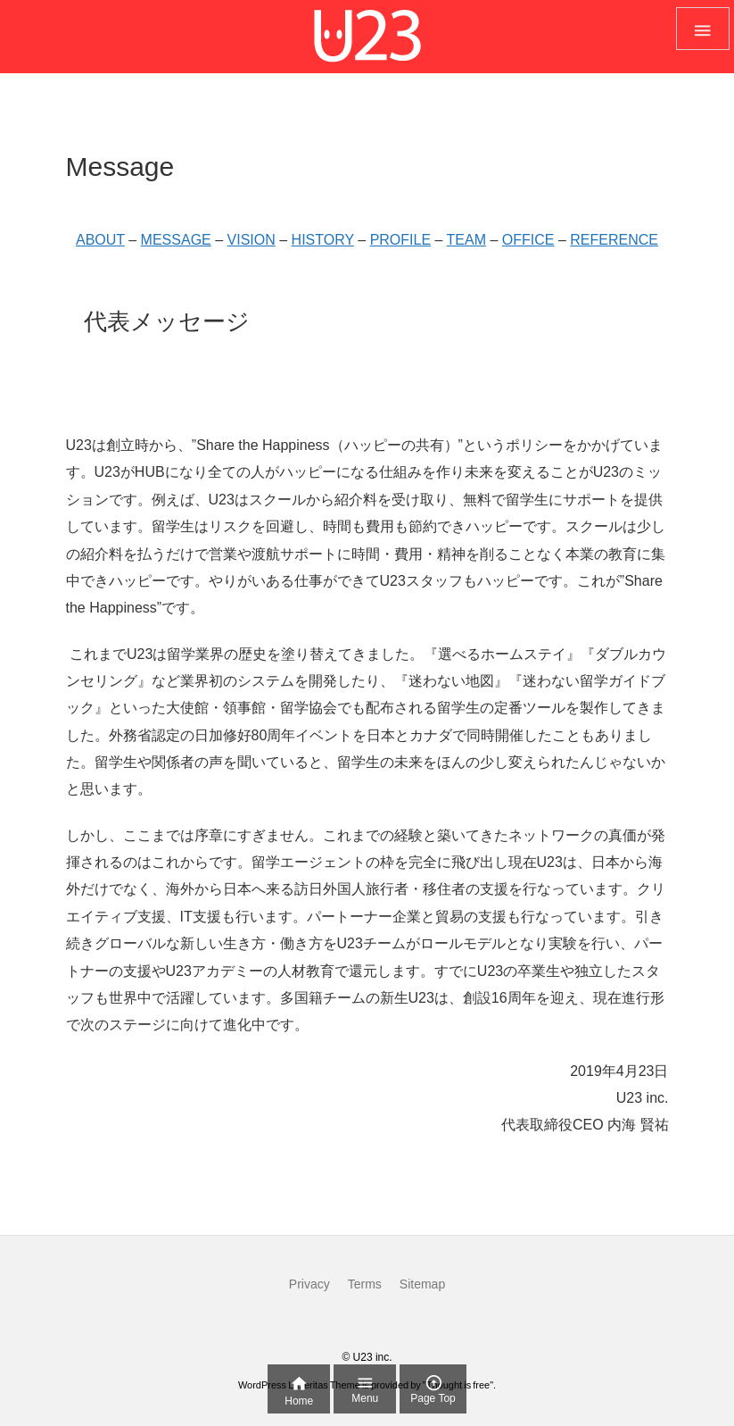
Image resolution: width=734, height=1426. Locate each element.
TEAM (466, 239)
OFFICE (528, 239)
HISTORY (323, 239)
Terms (365, 1284)
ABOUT (100, 239)
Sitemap (422, 1284)
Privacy (309, 1284)
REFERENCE (614, 239)
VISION (251, 239)
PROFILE (400, 239)
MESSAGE (176, 239)
